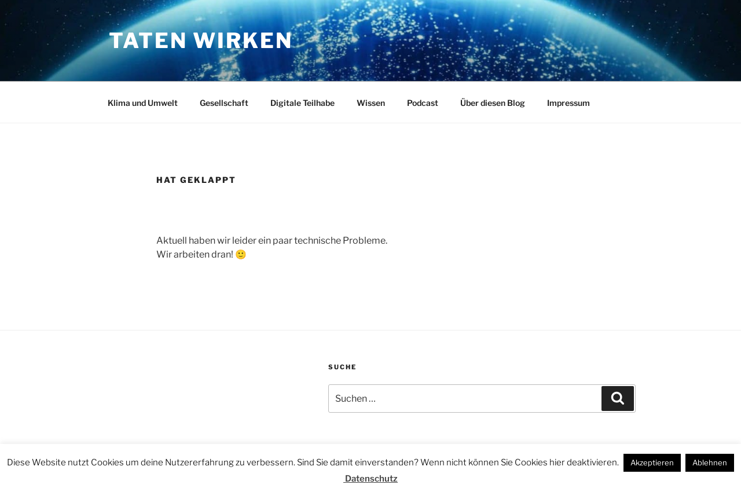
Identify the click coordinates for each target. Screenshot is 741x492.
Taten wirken (201, 40)
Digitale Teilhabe (302, 103)
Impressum (568, 103)
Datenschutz (370, 478)
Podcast (422, 103)
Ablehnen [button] (709, 462)
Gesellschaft (224, 103)
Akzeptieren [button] (652, 462)
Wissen (371, 103)
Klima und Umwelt (143, 103)
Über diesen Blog (492, 103)
